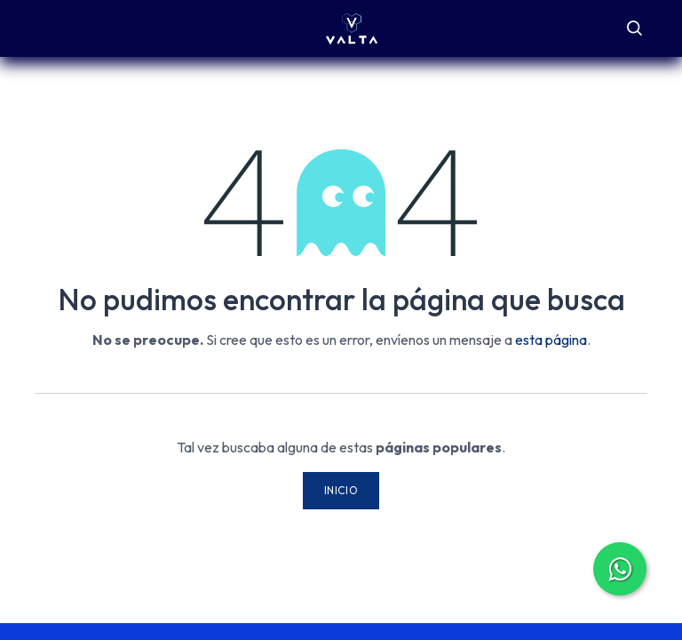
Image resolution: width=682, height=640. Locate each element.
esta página (551, 339)
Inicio (341, 490)
